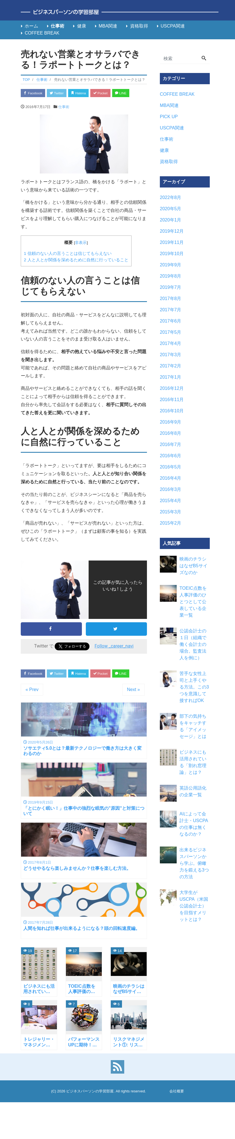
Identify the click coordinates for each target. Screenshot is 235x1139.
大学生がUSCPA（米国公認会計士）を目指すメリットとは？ (193, 906)
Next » (133, 713)
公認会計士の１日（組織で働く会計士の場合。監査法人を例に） (192, 644)
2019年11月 (172, 242)
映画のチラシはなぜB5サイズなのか (193, 566)
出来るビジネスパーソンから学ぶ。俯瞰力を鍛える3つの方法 (194, 863)
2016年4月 (170, 478)
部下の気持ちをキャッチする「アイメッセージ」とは (192, 726)
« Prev (32, 713)
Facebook (34, 93)
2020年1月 (170, 220)
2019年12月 (172, 231)
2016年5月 (170, 467)
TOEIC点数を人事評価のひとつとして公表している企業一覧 (193, 601)
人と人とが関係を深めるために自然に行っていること (76, 271)
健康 (81, 26)
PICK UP (169, 116)
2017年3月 (170, 354)
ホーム (31, 26)
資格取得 (139, 26)
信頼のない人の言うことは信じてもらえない (68, 265)
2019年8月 (170, 276)
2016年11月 (172, 399)
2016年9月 (170, 422)
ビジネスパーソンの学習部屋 (90, 1121)
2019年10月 (172, 253)
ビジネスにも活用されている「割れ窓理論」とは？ (192, 762)
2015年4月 (170, 500)
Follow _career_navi (114, 658)
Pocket (112, 93)
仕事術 (57, 26)
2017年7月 (170, 309)
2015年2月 (170, 523)
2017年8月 (170, 298)
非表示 (81, 255)
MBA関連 (108, 26)
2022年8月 (170, 197)
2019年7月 (170, 287)
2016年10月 (172, 410)
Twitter (62, 93)
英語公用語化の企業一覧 (192, 791)
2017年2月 (170, 365)
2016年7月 (170, 444)
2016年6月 (170, 455)
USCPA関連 (173, 26)
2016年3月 (170, 489)
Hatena (87, 93)
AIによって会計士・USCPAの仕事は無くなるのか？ (193, 823)
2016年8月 (170, 433)
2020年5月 (170, 208)
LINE (30, 104)
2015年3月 (170, 511)
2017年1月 (170, 377)
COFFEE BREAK (42, 33)
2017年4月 (170, 343)
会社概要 (176, 1121)
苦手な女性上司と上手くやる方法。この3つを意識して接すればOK (194, 687)
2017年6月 (170, 321)
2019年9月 (170, 264)
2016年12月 (172, 388)
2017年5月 (170, 332)
